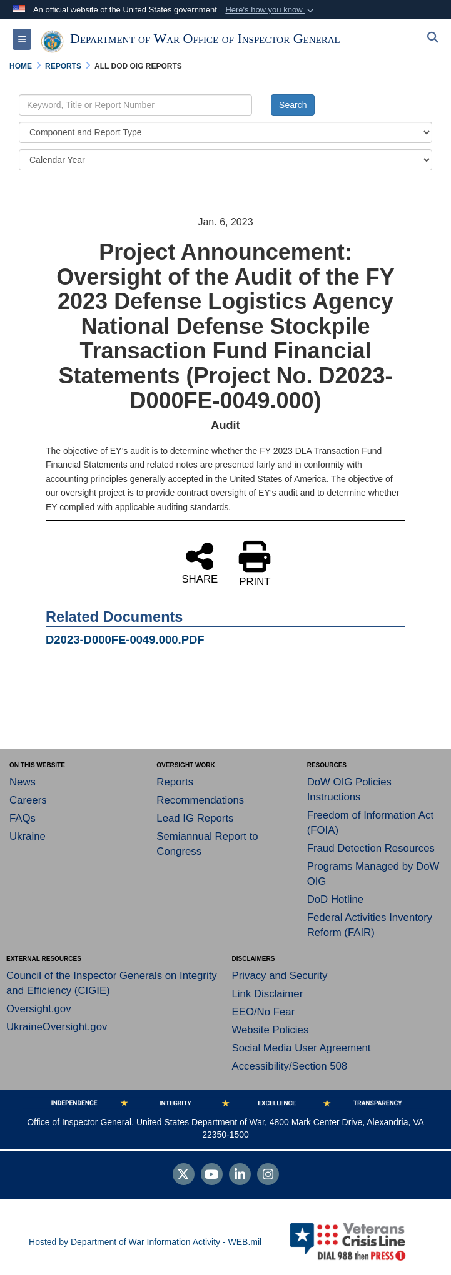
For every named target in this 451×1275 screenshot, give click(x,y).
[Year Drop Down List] (225, 159)
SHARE (199, 562)
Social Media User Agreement (301, 1048)
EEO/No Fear (263, 1012)
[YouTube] (212, 1176)
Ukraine (27, 836)
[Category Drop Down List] (225, 132)
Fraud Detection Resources (371, 848)
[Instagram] (268, 1176)
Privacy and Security (280, 976)
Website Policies (270, 1030)
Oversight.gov (38, 1009)
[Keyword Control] (135, 105)
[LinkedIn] (240, 1176)
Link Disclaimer (267, 994)
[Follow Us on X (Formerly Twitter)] (184, 1176)
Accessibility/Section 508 (290, 1066)
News (22, 782)
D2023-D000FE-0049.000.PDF (125, 639)
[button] (270, 10)
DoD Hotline (335, 899)
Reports (174, 782)
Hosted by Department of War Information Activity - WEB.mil (145, 1242)
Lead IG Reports (194, 818)
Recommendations (200, 800)
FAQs (22, 818)
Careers (28, 800)
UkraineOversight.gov (56, 1027)
